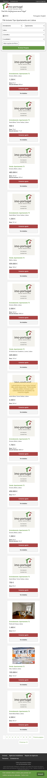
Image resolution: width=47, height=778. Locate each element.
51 (30, 737)
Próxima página (38, 737)
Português (36, 16)
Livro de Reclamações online (23, 764)
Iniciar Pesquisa (23, 48)
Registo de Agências (31, 755)
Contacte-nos (14, 1)
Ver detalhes (23, 93)
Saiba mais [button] (24, 775)
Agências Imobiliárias (16, 755)
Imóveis (4, 755)
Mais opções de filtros (11, 43)
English (43, 16)
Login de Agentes (41, 1)
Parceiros (5, 1)
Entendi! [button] (40, 774)
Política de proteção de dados (23, 762)
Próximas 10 (23, 742)
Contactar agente (23, 88)
